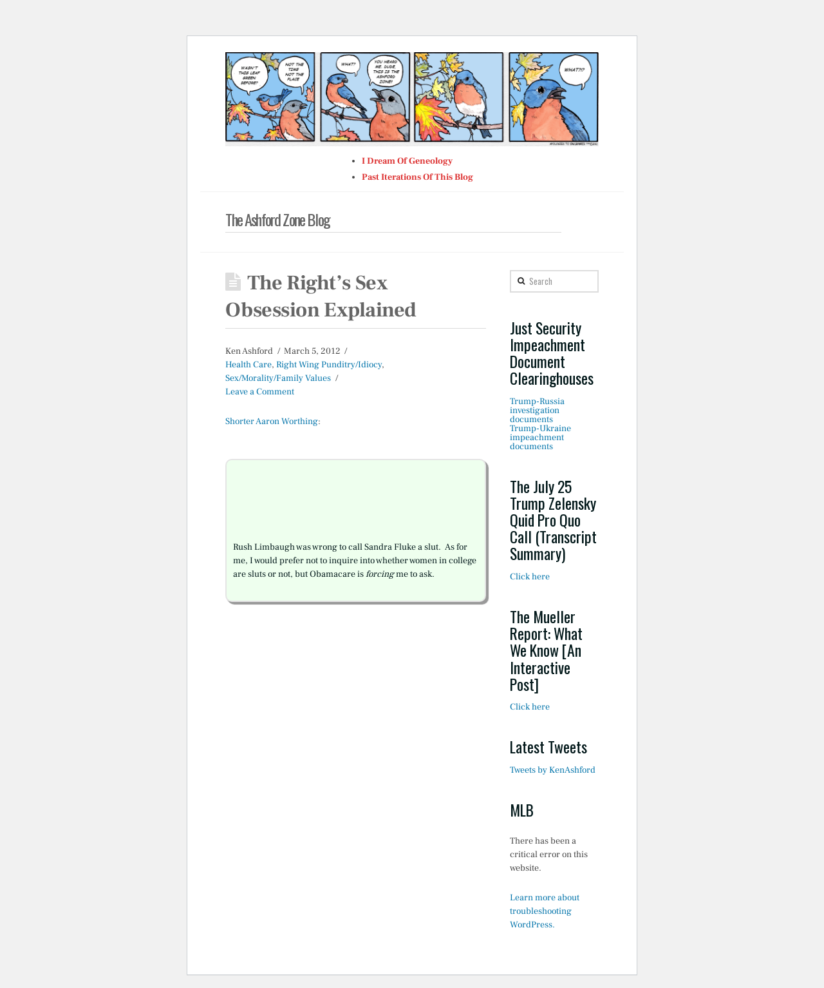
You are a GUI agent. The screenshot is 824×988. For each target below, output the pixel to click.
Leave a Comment (259, 392)
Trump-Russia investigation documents (537, 410)
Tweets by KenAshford (552, 770)
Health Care (248, 365)
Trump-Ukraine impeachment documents (540, 437)
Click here (530, 577)
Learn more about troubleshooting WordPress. (544, 911)
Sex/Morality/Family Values (278, 378)
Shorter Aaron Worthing (271, 421)
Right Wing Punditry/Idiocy (329, 365)
